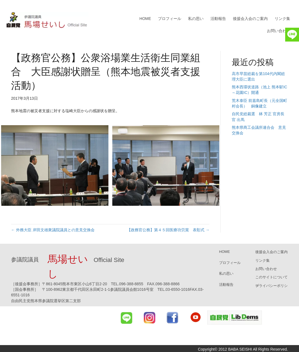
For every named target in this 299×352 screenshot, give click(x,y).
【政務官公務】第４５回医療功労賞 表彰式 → (168, 230)
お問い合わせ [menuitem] (278, 31)
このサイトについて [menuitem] (271, 277)
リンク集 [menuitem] (282, 18)
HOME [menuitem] (145, 18)
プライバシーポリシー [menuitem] (271, 286)
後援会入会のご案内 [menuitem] (250, 18)
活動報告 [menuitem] (218, 18)
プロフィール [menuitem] (169, 18)
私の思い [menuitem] (196, 18)
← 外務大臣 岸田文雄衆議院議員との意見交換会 (53, 230)
